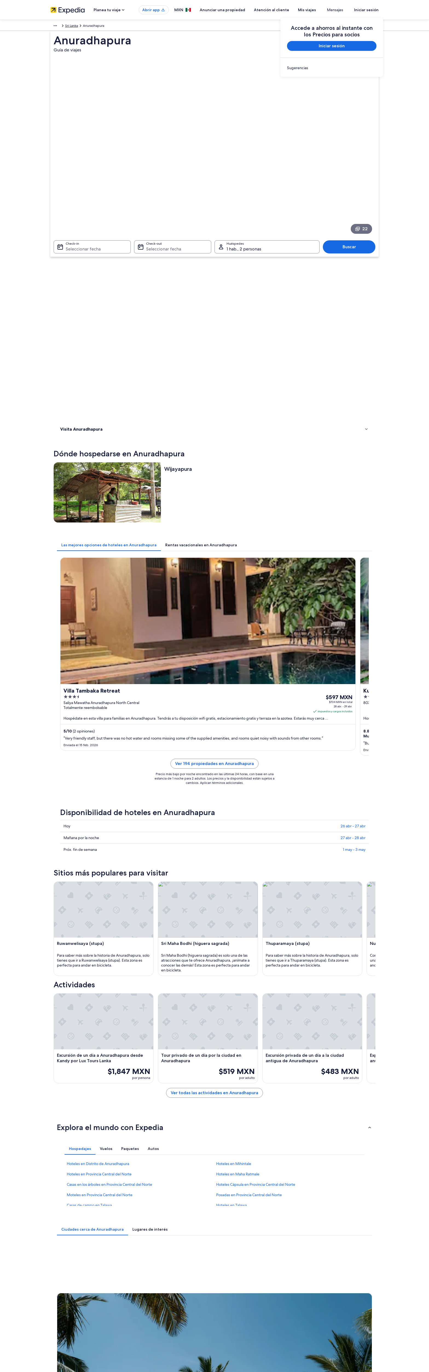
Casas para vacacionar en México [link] (159, 1276)
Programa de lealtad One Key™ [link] (158, 1329)
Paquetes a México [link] (149, 1285)
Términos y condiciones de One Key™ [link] (248, 1285)
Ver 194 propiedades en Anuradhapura (254, 468)
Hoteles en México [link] (149, 1268)
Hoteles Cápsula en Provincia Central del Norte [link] (255, 1029)
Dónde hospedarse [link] (76, 260)
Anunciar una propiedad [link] (68, 1276)
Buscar (352, 192)
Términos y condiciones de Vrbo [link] (244, 1294)
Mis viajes (323, 9)
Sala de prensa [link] (61, 1311)
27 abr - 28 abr (353, 536)
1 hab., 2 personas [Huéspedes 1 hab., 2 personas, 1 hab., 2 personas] (244, 194)
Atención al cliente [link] (318, 1259)
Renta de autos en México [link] (154, 1303)
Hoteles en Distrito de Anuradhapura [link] (98, 1008)
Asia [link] (53, 26)
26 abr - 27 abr (353, 524)
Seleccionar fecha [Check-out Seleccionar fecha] (161, 194)
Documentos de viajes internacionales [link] (333, 1303)
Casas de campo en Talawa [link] (89, 1050)
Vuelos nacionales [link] (148, 1294)
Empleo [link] (56, 1268)
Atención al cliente (287, 9)
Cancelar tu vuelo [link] (318, 1268)
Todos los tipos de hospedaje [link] (157, 1311)
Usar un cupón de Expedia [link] (324, 1294)
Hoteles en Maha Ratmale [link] (237, 1019)
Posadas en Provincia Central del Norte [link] (249, 1039)
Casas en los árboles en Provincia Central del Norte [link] (109, 1029)
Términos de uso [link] (232, 1276)
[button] (214, 972)
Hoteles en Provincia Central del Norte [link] (99, 1019)
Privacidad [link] (228, 1259)
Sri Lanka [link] (67, 26)
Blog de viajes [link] (145, 1320)
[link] (331, 68)
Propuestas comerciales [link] (67, 1285)
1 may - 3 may (354, 548)
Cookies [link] (226, 1268)
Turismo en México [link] (149, 1259)
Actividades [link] (70, 267)
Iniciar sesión (366, 9)
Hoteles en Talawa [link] (231, 1050)
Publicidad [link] (58, 1294)
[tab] (189, 326)
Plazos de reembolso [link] (320, 1285)
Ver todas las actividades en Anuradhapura (254, 944)
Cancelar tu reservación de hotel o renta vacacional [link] (342, 1276)
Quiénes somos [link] (61, 1259)
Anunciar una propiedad (238, 9)
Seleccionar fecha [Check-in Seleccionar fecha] (79, 194)
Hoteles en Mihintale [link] (233, 1008)
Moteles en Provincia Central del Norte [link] (99, 1039)
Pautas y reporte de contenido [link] (242, 1303)
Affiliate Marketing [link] (64, 1303)
